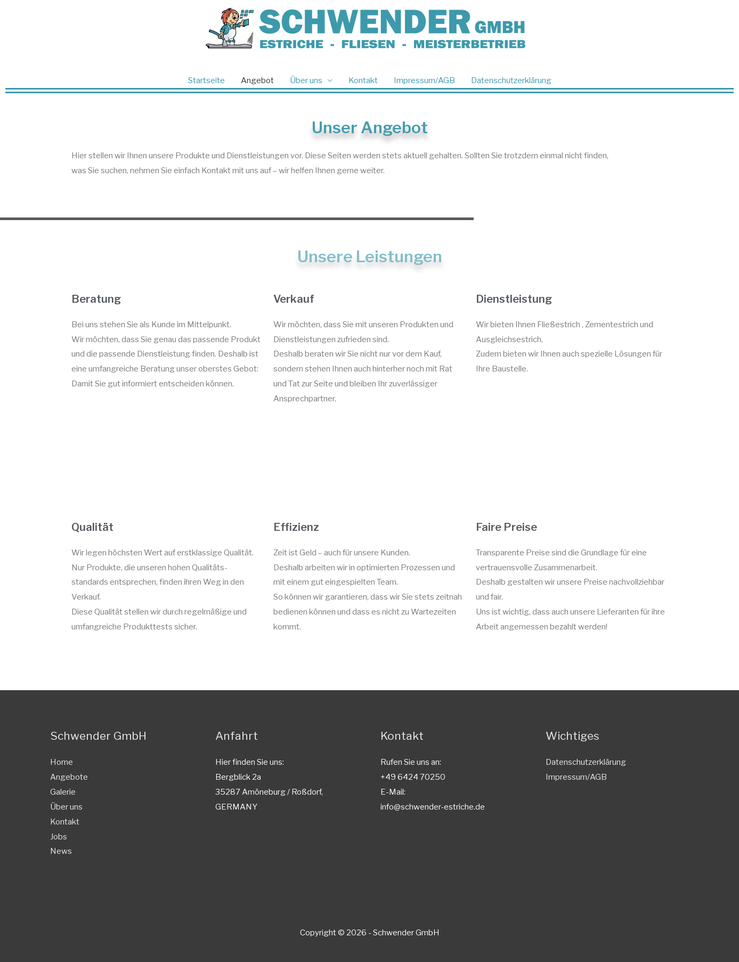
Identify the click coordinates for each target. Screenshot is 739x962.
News (61, 851)
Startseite (206, 80)
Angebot (257, 80)
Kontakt (363, 80)
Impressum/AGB (424, 80)
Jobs (58, 837)
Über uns (306, 80)
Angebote (69, 777)
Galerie (63, 792)
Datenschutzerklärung (511, 80)
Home (61, 762)
